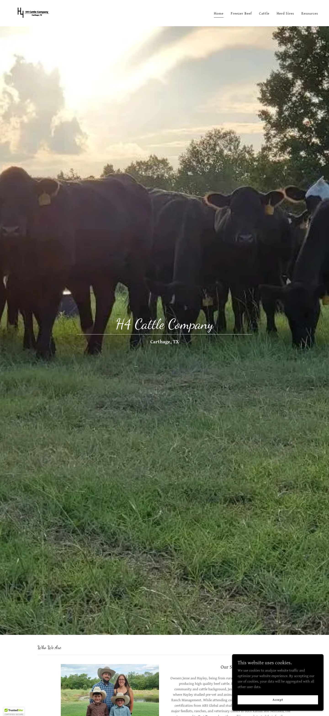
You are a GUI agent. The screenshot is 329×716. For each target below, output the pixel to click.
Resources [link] (309, 13)
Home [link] (218, 13)
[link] (32, 13)
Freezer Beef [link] (241, 13)
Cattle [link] (264, 13)
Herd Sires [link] (285, 13)
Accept (278, 709)
